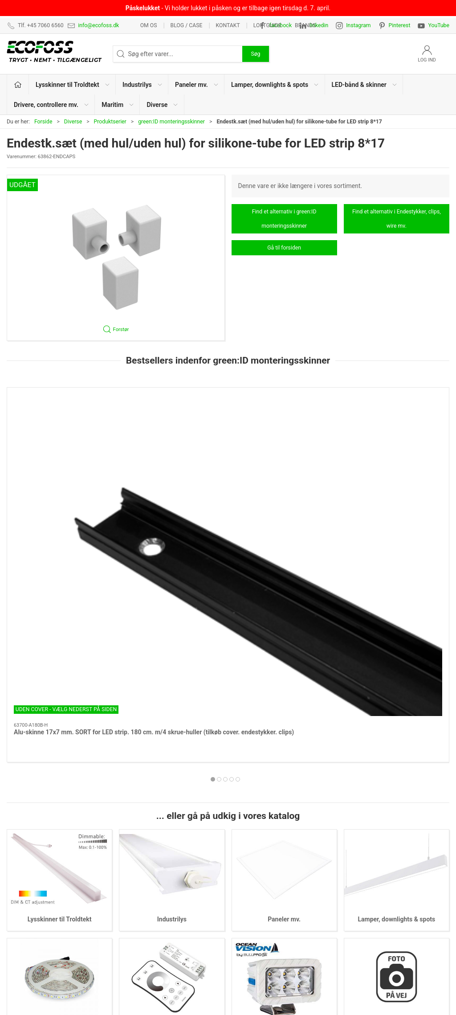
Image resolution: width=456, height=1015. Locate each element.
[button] (116, 258)
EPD (238, 913)
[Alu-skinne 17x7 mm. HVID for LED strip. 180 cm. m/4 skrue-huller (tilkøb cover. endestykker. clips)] (172, 428)
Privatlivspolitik (364, 858)
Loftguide (267, 25)
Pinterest (400, 25)
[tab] (222, 526)
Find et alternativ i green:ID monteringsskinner (284, 219)
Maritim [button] (118, 104)
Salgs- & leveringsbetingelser (383, 872)
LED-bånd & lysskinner (263, 885)
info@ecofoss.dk (98, 25)
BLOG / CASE (187, 25)
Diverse (73, 122)
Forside (43, 122)
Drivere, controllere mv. (171, 791)
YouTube (438, 25)
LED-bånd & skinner (59, 791)
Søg (255, 54)
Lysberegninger (364, 830)
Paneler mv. (284, 683)
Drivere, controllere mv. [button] (52, 104)
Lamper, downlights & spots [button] (275, 84)
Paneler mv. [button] (197, 84)
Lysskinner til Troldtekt (60, 683)
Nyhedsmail (359, 913)
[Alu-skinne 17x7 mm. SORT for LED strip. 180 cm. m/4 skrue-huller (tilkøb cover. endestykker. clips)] (59, 428)
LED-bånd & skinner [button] (365, 84)
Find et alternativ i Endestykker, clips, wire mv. (396, 219)
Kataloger (356, 899)
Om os (148, 25)
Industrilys (172, 683)
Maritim (284, 791)
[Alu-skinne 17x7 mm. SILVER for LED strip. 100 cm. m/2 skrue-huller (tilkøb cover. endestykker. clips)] (284, 428)
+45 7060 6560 (325, 986)
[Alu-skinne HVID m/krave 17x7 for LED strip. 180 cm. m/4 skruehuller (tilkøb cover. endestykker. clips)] (397, 428)
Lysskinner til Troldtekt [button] (73, 84)
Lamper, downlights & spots (396, 683)
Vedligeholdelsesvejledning (381, 885)
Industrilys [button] (142, 84)
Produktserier (110, 122)
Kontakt (228, 25)
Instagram (358, 25)
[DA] (56, 54)
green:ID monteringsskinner (171, 122)
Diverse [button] (163, 104)
